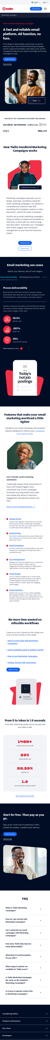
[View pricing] (7, 64)
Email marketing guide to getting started (25, 650)
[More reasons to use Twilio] (25, 796)
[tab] (8, 278)
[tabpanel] (25, 341)
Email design (15, 574)
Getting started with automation (22, 663)
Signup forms (15, 519)
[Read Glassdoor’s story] (13, 348)
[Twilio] (7, 9)
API (26, 526)
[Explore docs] (25, 249)
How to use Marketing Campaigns (23, 656)
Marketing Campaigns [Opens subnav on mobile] (9, 15)
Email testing (15, 533)
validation (15, 538)
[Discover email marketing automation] (20, 506)
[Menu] (45, 8)
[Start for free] (36, 9)
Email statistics (16, 590)
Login (45, 2)
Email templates (16, 546)
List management (17, 559)
